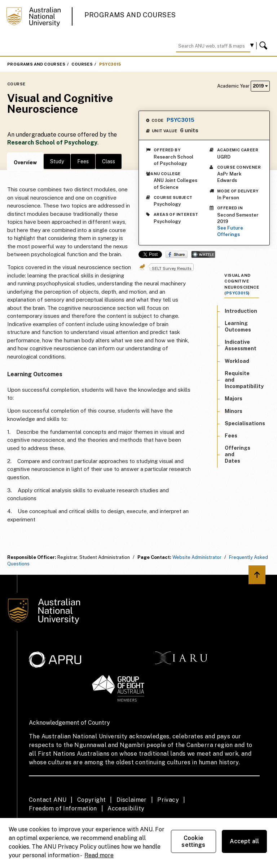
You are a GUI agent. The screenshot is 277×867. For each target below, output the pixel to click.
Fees (83, 161)
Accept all (244, 841)
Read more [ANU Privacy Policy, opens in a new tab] (99, 855)
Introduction (241, 311)
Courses (82, 64)
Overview (25, 162)
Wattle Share (203, 254)
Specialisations (245, 423)
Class (108, 161)
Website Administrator (196, 557)
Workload (237, 361)
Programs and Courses (130, 15)
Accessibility (125, 808)
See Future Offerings (230, 231)
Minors (233, 411)
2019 (260, 86)
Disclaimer (131, 799)
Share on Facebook (177, 254)
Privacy (168, 799)
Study (57, 161)
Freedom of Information (63, 808)
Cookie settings (193, 841)
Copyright (91, 799)
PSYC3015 (110, 64)
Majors (233, 398)
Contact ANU (47, 799)
